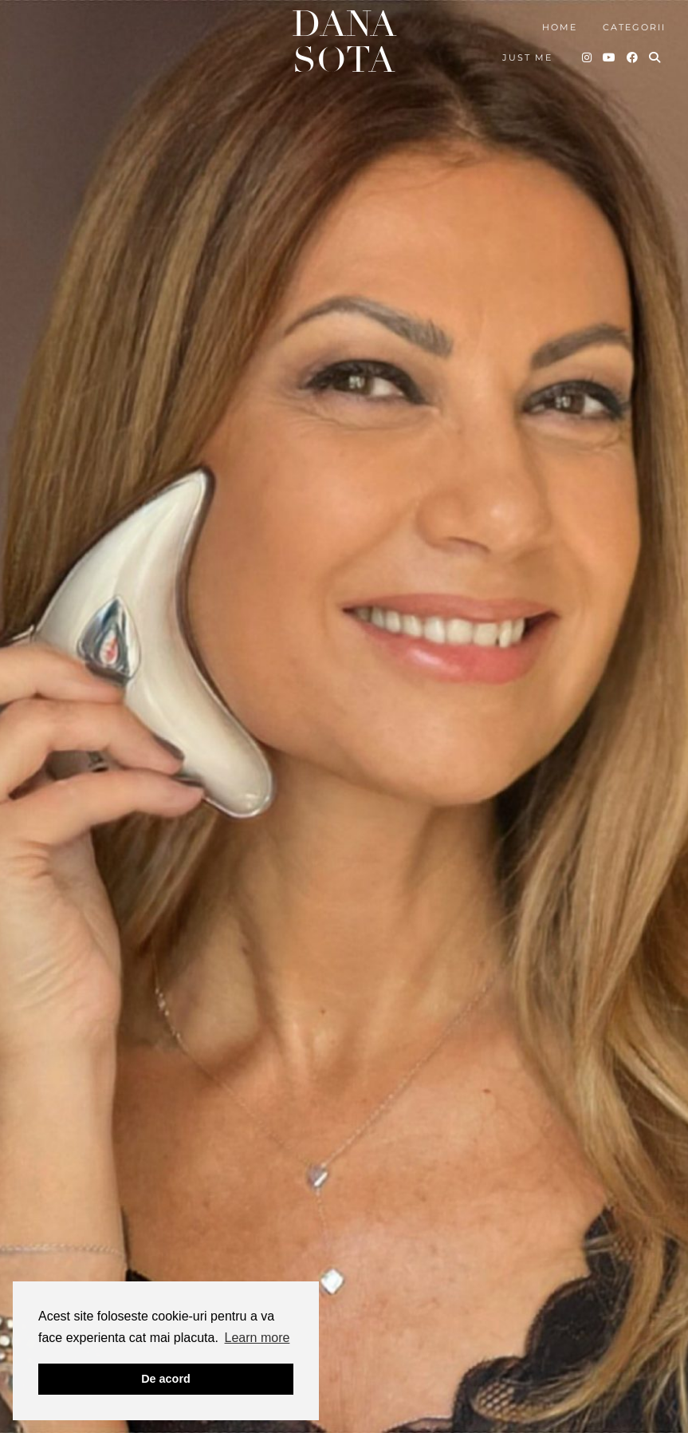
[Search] (655, 57)
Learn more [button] (257, 1337)
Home (559, 27)
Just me (527, 57)
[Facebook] (633, 57)
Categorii (634, 27)
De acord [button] (166, 1378)
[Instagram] (587, 57)
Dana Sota (344, 42)
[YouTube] (610, 57)
